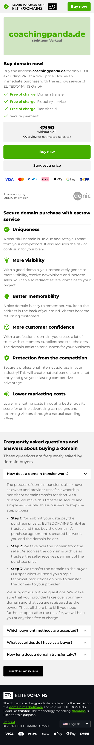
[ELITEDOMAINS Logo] (47, 696)
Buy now (79, 6)
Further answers (23, 671)
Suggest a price (47, 165)
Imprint (9, 722)
